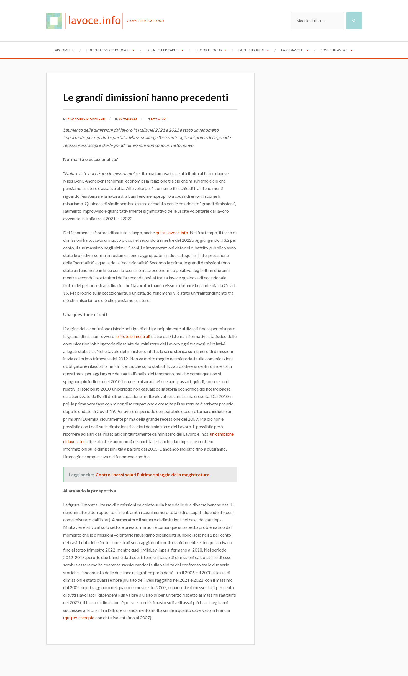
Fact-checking (251, 50)
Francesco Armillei (87, 133)
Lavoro (160, 133)
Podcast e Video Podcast (108, 50)
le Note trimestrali (132, 350)
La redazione (292, 50)
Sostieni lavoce (334, 50)
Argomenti (65, 50)
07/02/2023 (129, 133)
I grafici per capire (163, 50)
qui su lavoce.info (172, 247)
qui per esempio (79, 632)
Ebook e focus (209, 50)
